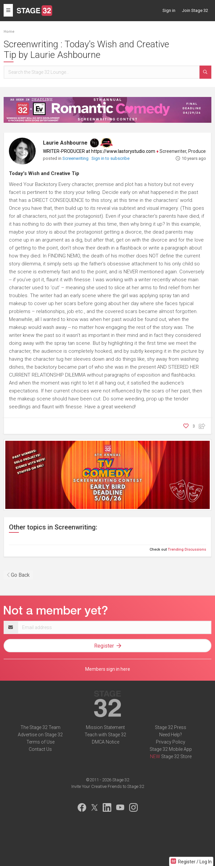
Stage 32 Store (176, 756)
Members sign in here (107, 669)
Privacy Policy (170, 742)
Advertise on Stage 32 (40, 734)
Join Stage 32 (195, 10)
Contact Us (40, 749)
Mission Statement (105, 727)
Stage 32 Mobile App (171, 749)
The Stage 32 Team (40, 727)
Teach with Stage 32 (105, 734)
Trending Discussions (187, 549)
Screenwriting (76, 158)
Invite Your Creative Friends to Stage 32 (107, 786)
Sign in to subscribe (110, 158)
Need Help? (170, 734)
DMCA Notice (105, 742)
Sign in (168, 10)
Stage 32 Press (170, 727)
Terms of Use (40, 742)
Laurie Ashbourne (65, 143)
